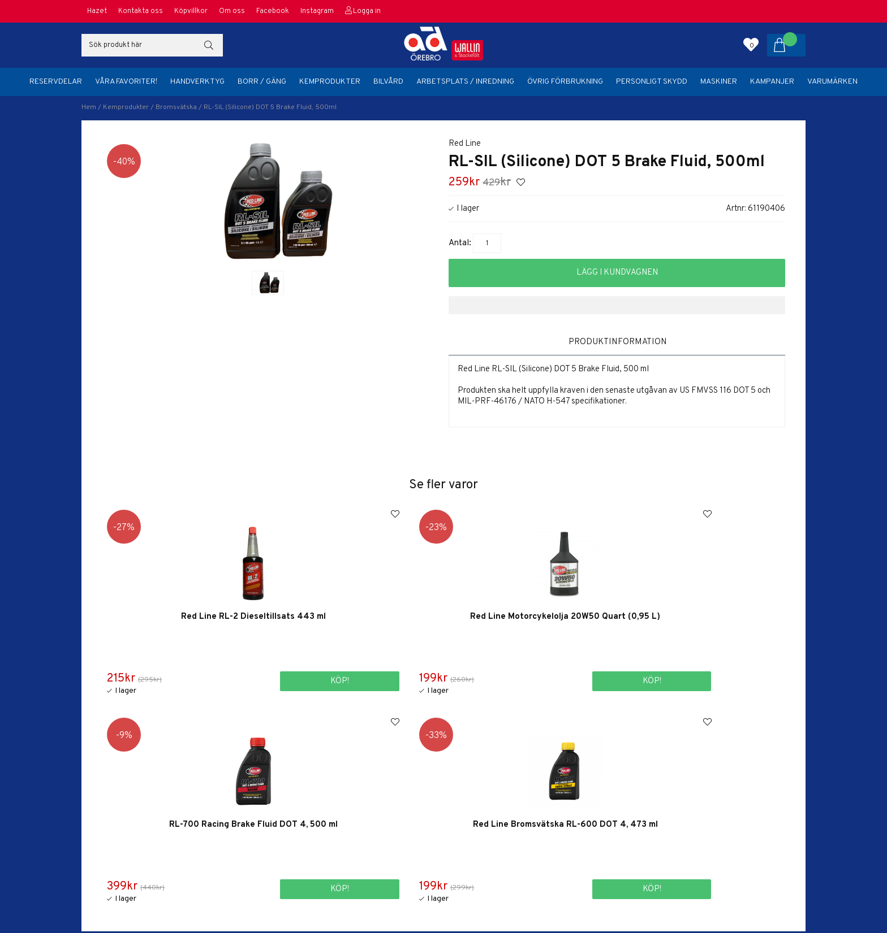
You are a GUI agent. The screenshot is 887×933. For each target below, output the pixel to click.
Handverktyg (197, 81)
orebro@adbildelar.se (621, 861)
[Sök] (152, 45)
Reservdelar (55, 81)
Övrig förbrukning (565, 81)
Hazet (97, 11)
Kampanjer (772, 81)
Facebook (272, 11)
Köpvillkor (191, 11)
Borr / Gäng (262, 81)
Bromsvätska (176, 107)
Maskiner (718, 81)
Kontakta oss (140, 11)
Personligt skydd (651, 81)
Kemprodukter (329, 81)
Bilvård (388, 81)
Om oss (232, 11)
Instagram (317, 11)
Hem (88, 107)
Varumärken (832, 81)
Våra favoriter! (126, 81)
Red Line (465, 143)
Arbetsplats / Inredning (465, 81)
